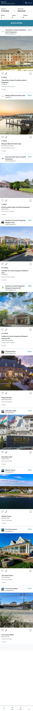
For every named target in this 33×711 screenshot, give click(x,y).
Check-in (3, 9)
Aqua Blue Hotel (10, 411)
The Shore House (11, 529)
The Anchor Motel (11, 588)
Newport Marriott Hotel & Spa (15, 95)
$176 (30, 470)
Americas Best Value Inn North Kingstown (15, 207)
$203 (30, 30)
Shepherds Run (10, 351)
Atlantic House (10, 470)
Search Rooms (16, 23)
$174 (30, 588)
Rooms (3, 15)
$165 (30, 529)
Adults (14, 15)
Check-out (20, 9)
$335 (30, 95)
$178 (30, 157)
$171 (30, 411)
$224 (30, 351)
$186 (30, 286)
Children (25, 15)
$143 (30, 220)
